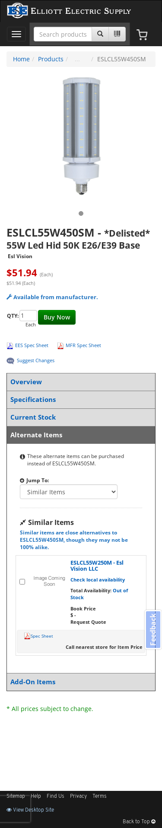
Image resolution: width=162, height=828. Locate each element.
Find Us (55, 796)
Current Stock (79, 417)
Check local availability (97, 579)
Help (36, 796)
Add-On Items (79, 682)
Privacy (78, 796)
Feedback (153, 629)
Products (51, 59)
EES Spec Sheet (31, 345)
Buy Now (57, 317)
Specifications (79, 399)
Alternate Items (79, 435)
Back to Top (139, 822)
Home (21, 59)
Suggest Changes (35, 360)
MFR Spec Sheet (83, 345)
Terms (99, 796)
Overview (79, 382)
